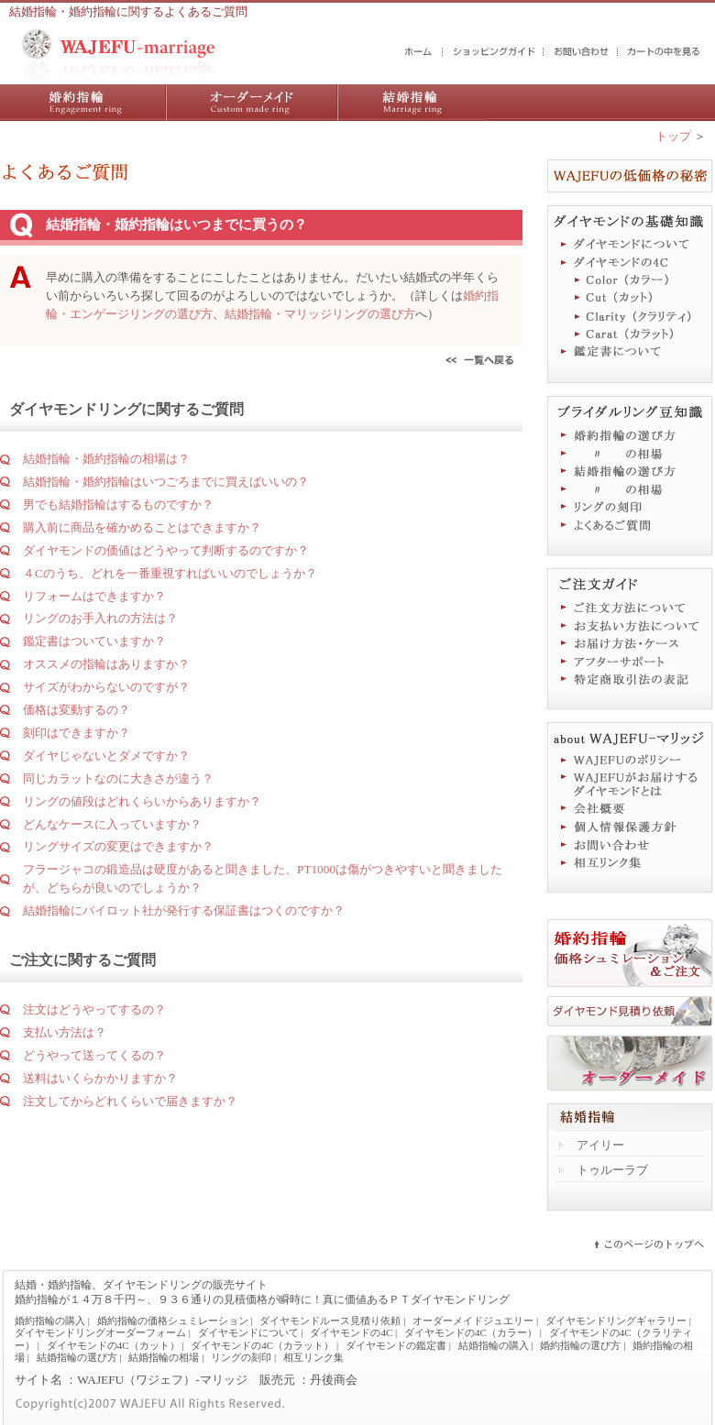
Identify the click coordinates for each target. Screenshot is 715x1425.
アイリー (600, 1145)
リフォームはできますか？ (94, 596)
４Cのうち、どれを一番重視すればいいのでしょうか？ (170, 573)
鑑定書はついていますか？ (94, 641)
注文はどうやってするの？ (94, 1009)
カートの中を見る (664, 52)
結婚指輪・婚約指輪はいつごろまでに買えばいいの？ (166, 481)
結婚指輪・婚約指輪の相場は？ (106, 459)
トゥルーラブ (612, 1170)
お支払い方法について (630, 625)
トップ (673, 136)
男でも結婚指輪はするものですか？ (118, 504)
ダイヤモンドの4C (630, 262)
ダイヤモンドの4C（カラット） (630, 335)
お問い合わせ (581, 52)
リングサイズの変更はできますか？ (118, 846)
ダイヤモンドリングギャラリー (616, 1320)
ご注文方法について (630, 606)
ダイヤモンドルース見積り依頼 (330, 1320)
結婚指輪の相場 (630, 489)
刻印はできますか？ (76, 733)
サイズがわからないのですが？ (106, 687)
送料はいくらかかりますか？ (100, 1078)
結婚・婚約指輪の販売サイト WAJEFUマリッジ (118, 55)
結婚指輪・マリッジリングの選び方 (320, 314)
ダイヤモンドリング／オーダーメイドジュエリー (251, 102)
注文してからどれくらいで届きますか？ (130, 1101)
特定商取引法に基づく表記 (630, 680)
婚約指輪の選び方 (630, 434)
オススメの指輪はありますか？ (106, 664)
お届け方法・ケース (630, 643)
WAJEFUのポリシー (630, 760)
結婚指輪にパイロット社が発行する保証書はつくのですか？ (184, 910)
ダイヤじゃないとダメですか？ (106, 755)
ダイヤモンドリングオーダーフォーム (100, 1332)
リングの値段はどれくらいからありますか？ (142, 801)
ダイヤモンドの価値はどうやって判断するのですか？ (166, 550)
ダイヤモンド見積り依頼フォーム (629, 1011)
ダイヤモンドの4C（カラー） (630, 280)
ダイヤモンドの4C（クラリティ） (630, 317)
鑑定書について (630, 354)
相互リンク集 (630, 863)
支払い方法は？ (64, 1032)
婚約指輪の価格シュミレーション (172, 1320)
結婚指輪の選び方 (630, 471)
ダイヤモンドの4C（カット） (630, 299)
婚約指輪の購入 (83, 102)
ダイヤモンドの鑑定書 (396, 1345)
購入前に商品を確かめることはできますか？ (142, 527)
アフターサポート (630, 661)
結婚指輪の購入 (412, 102)
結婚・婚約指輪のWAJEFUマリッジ (419, 52)
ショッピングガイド (494, 52)
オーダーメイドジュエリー (629, 1063)
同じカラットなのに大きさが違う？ (118, 778)
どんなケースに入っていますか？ (112, 824)
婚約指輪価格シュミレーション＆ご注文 (629, 953)
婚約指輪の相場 (630, 453)
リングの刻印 (630, 508)
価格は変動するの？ (76, 710)
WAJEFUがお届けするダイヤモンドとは (630, 784)
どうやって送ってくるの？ (94, 1055)
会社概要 (630, 808)
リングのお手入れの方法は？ (100, 618)
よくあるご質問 (630, 526)
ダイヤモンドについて (630, 244)
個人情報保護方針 (630, 826)
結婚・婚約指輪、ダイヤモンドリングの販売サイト (141, 1284)
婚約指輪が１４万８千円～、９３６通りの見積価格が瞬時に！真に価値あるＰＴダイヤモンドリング (262, 1299)
